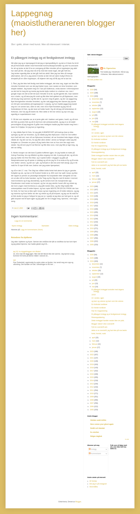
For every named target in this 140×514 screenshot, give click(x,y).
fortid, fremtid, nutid (98, 168)
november (96, 102)
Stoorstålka (93, 487)
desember (96, 99)
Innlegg (92, 449)
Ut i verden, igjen (97, 133)
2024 (92, 96)
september (96, 109)
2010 (92, 228)
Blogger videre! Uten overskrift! (102, 159)
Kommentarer (95, 454)
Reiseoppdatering (98, 152)
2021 (92, 193)
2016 (92, 209)
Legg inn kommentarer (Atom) (32, 230)
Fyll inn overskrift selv (99, 162)
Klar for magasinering (99, 146)
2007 (92, 238)
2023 (92, 186)
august (94, 112)
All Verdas (93, 481)
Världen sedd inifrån (98, 420)
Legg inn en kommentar (23, 221)
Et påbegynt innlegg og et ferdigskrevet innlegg (108, 149)
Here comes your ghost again (102, 424)
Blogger (78, 502)
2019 (92, 199)
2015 (92, 212)
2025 (92, 93)
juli (93, 115)
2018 (92, 203)
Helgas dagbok (96, 436)
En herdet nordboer (98, 143)
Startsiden (45, 226)
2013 (92, 219)
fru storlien (94, 432)
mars (94, 176)
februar (95, 179)
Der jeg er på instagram (98, 484)
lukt (14, 260)
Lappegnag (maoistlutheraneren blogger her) (63, 23)
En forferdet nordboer (99, 139)
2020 (92, 196)
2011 (92, 225)
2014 (92, 215)
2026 (92, 90)
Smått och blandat (97, 428)
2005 (92, 245)
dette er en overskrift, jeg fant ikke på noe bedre (109, 165)
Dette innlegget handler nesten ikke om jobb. (107, 155)
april (94, 173)
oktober (95, 105)
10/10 (93, 130)
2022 (92, 190)
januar (94, 182)
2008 (92, 235)
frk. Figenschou (109, 68)
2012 (92, 222)
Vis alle (127, 439)
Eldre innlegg (73, 226)
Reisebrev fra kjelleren (21, 237)
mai (93, 122)
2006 (92, 241)
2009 (92, 232)
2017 (92, 206)
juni (93, 118)
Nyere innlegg (17, 226)
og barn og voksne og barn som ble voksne (107, 136)
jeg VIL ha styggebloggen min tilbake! (27, 252)
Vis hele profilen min (94, 80)
